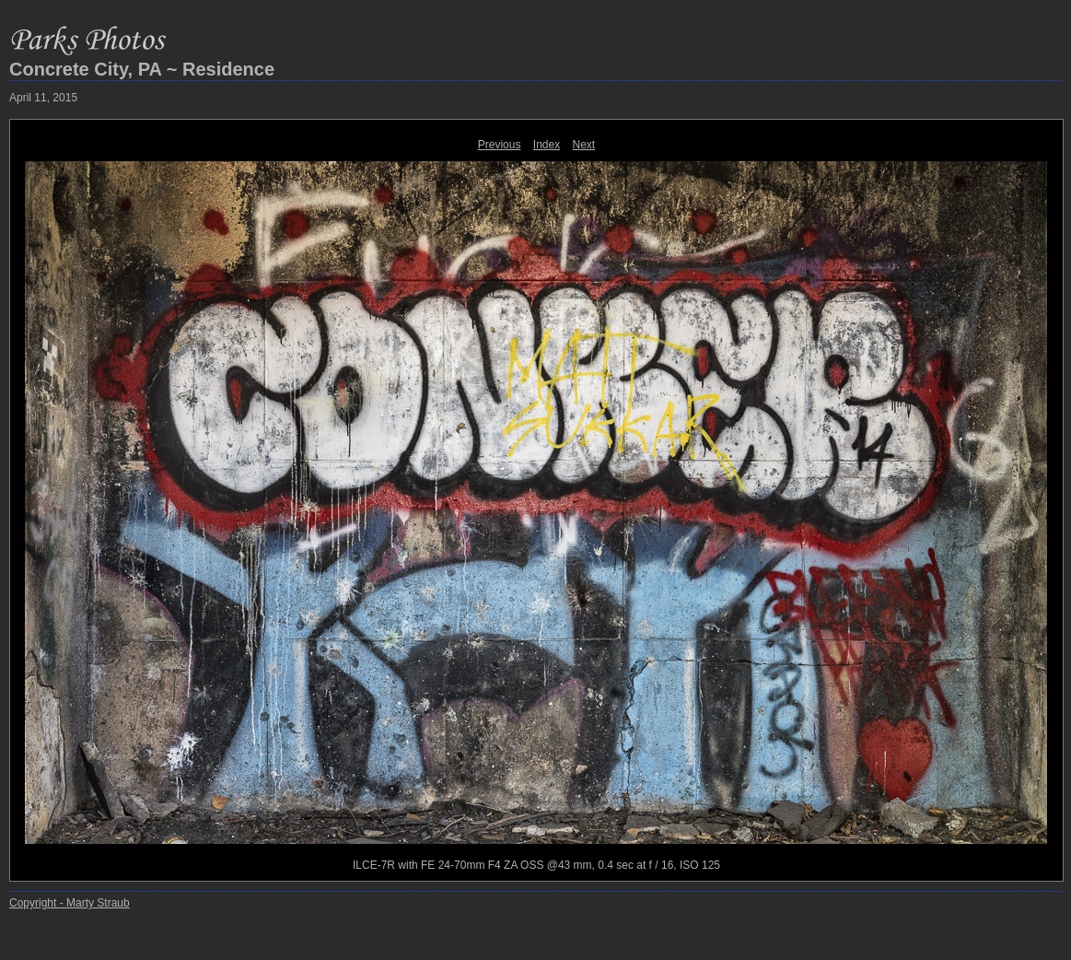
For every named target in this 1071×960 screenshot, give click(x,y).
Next (584, 144)
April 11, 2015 (43, 97)
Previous (499, 144)
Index (546, 144)
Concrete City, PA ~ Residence (141, 69)
